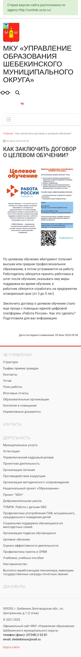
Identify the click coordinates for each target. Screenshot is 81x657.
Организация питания (19, 470)
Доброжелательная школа (22, 501)
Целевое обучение (16, 539)
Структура (10, 362)
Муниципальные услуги (20, 445)
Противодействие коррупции (24, 476)
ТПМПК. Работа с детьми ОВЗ (25, 507)
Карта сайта (11, 647)
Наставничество (15, 564)
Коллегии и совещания (20, 405)
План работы (12, 387)
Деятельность (16, 438)
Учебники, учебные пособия (23, 558)
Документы (14, 587)
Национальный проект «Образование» (31, 488)
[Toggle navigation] (8, 119)
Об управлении (17, 355)
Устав (7, 381)
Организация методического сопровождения (36, 482)
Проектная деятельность (21, 463)
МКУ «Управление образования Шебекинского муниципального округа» (38, 64)
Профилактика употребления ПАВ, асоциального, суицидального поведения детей (39, 515)
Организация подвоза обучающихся (29, 533)
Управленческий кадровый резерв (28, 457)
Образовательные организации (26, 399)
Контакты (10, 374)
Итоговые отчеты (16, 393)
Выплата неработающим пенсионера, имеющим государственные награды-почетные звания (38, 572)
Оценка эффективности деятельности (31, 545)
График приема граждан (21, 368)
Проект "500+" (13, 495)
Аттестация (11, 451)
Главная (8, 133)
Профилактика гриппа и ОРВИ (25, 552)
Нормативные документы (22, 412)
